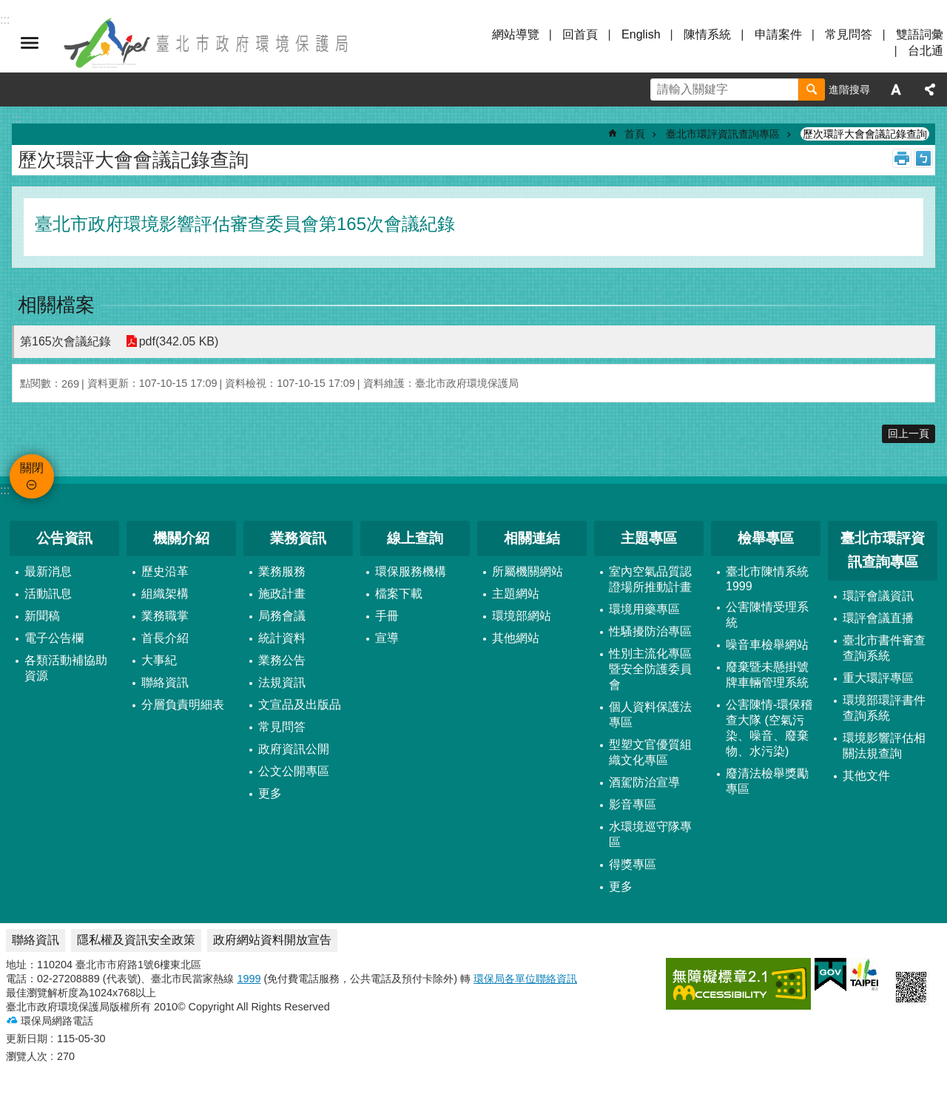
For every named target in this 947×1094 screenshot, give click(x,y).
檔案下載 (398, 593)
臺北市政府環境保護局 (207, 42)
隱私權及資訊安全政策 (136, 939)
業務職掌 (165, 616)
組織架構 (165, 593)
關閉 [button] (29, 43)
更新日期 (26, 1038)
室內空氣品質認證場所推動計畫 (650, 579)
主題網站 (515, 593)
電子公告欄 (54, 638)
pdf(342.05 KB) (179, 341)
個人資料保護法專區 (650, 714)
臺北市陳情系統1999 (767, 578)
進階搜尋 (849, 89)
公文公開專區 (293, 771)
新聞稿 (42, 616)
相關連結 (532, 538)
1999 (248, 979)
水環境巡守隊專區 (650, 834)
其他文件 (866, 775)
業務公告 (282, 660)
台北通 (925, 50)
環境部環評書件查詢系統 (884, 708)
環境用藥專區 (644, 609)
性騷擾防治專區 (650, 631)
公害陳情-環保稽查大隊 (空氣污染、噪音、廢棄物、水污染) (769, 727)
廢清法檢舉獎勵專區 (767, 781)
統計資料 (282, 638)
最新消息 (48, 571)
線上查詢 (415, 538)
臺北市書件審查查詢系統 (884, 648)
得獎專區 (632, 864)
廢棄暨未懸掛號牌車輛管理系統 (767, 675)
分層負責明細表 (182, 704)
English (640, 34)
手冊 (387, 616)
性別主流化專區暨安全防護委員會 (650, 669)
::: (5, 490)
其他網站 (515, 638)
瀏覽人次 (26, 1056)
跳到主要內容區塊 (7, 7)
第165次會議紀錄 (65, 341)
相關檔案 (56, 304)
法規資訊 (282, 682)
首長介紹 (165, 638)
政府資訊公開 (293, 749)
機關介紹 (181, 538)
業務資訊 (298, 538)
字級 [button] (896, 89)
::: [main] (16, 118)
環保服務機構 (410, 571)
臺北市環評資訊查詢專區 (723, 134)
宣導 (387, 638)
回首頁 (580, 34)
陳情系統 (707, 34)
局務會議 (282, 616)
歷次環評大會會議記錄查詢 (865, 134)
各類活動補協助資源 (65, 668)
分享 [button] (930, 89)
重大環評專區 (878, 678)
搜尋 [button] (811, 89)
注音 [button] (923, 158)
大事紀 (159, 660)
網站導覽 (515, 34)
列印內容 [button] (901, 158)
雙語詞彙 (919, 34)
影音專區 (632, 804)
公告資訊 (64, 538)
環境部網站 (521, 616)
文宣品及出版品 (299, 704)
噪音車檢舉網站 (767, 644)
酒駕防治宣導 (644, 782)
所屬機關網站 (527, 571)
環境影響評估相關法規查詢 (884, 746)
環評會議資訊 (878, 596)
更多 (270, 793)
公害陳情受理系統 (767, 615)
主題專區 (649, 538)
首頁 (634, 134)
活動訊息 (48, 593)
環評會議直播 (878, 618)
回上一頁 (908, 433)
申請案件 (778, 34)
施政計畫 (282, 593)
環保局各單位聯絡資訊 (525, 979)
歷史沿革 (165, 571)
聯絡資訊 (165, 682)
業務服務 (282, 571)
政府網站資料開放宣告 (272, 939)
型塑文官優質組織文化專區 (650, 752)
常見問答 (848, 34)
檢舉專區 (766, 538)
